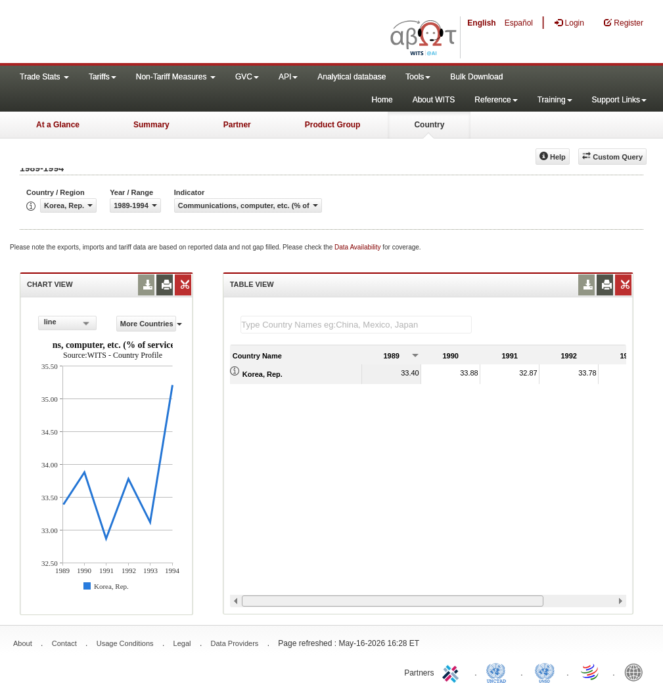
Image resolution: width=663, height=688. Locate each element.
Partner (237, 124)
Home (382, 99)
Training (554, 99)
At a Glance (58, 124)
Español (519, 23)
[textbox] (356, 324)
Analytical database (351, 76)
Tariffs (102, 76)
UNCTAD (499, 671)
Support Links (619, 99)
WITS (131, 33)
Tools (417, 76)
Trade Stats (44, 76)
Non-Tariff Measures (176, 76)
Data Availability (358, 247)
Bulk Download (476, 76)
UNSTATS (545, 671)
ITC (453, 671)
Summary (151, 124)
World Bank (637, 671)
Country (429, 124)
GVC (247, 76)
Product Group (333, 124)
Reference (495, 99)
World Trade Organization (591, 671)
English (481, 23)
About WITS (434, 99)
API (288, 76)
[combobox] (67, 323)
